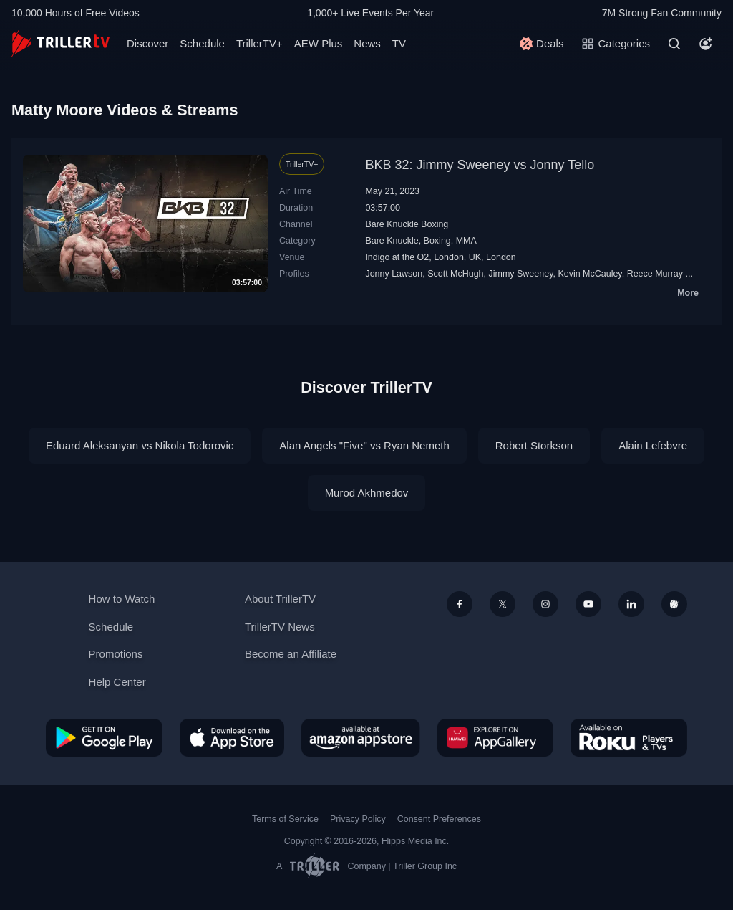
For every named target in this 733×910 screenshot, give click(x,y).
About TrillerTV (280, 599)
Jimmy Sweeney (521, 274)
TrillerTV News (280, 627)
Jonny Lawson (393, 274)
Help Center (117, 682)
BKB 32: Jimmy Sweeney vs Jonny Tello (479, 165)
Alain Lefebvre (652, 445)
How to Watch (122, 599)
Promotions (116, 654)
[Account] (706, 43)
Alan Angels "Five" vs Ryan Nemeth (364, 445)
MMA (466, 241)
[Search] (674, 43)
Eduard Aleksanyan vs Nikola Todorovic (139, 445)
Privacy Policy (358, 819)
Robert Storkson (534, 445)
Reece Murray (655, 274)
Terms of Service (285, 819)
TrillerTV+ (259, 43)
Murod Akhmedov (367, 493)
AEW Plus (318, 43)
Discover (147, 43)
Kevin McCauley (589, 274)
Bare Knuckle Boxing (406, 224)
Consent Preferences (439, 819)
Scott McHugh (455, 274)
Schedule (202, 43)
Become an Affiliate (290, 654)
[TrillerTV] (60, 43)
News (367, 43)
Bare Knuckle (391, 241)
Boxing (437, 241)
